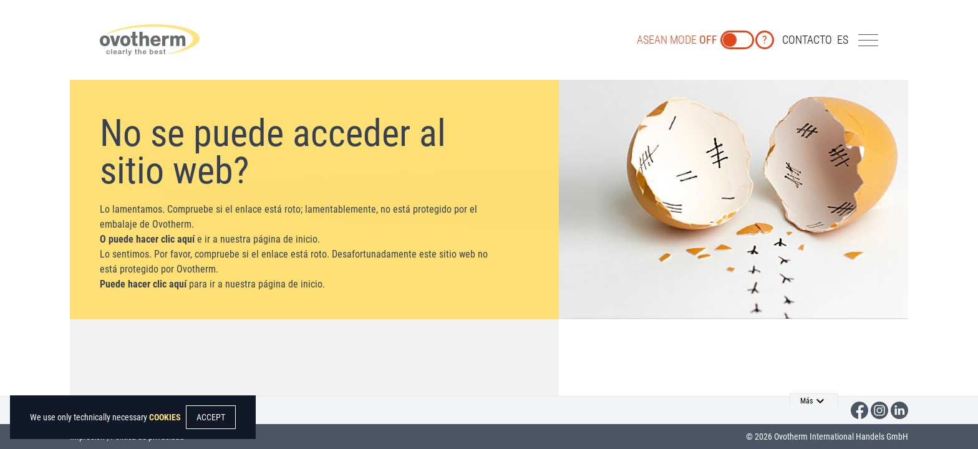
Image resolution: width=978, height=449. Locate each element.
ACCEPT (210, 417)
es (842, 39)
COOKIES (165, 417)
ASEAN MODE (677, 39)
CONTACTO (807, 39)
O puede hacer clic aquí (147, 239)
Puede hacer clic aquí (143, 284)
